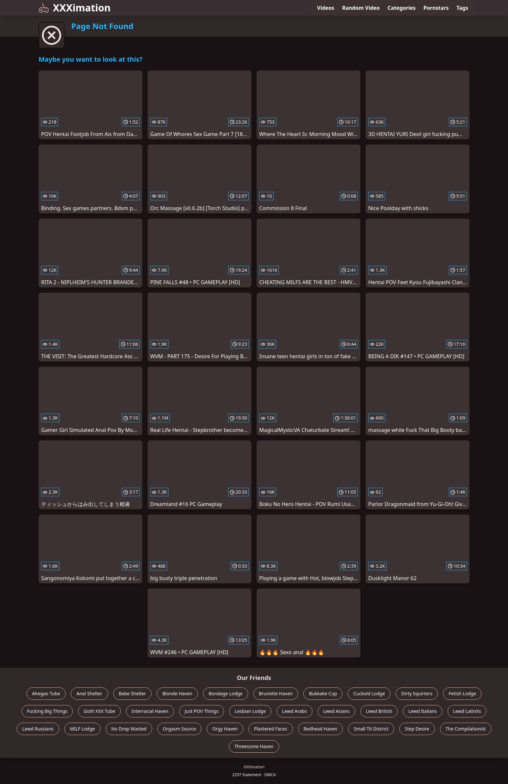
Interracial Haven (150, 711)
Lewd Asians (336, 711)
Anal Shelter (89, 693)
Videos (325, 7)
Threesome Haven (253, 746)
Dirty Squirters (416, 693)
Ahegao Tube (46, 693)
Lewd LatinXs (467, 711)
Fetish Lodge (462, 693)
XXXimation (75, 7)
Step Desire (417, 729)
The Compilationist (466, 729)
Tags (462, 7)
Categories (402, 7)
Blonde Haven (177, 693)
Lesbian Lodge (250, 711)
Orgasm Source (179, 729)
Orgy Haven (225, 729)
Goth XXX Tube (99, 711)
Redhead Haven (321, 729)
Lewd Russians (38, 729)
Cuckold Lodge (369, 693)
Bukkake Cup (323, 693)
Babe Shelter (132, 693)
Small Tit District (371, 729)
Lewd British (379, 711)
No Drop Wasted (129, 729)
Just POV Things (201, 711)
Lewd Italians (422, 711)
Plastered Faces (270, 729)
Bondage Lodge (226, 693)
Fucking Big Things (47, 711)
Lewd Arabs (294, 711)
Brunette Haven (276, 693)
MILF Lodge (82, 729)
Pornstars (436, 7)
